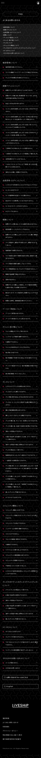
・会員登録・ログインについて (12, 32)
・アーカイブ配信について (10, 37)
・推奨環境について (9, 27)
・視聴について (7, 35)
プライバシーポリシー (10, 731)
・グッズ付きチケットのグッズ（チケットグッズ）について (19, 48)
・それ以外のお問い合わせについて (13, 53)
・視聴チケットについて (10, 30)
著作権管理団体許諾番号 (12, 739)
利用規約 (6, 727)
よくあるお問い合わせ (10, 722)
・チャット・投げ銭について (11, 40)
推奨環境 (6, 718)
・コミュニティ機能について (11, 45)
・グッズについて (8, 43)
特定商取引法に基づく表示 (12, 735)
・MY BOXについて (9, 50)
